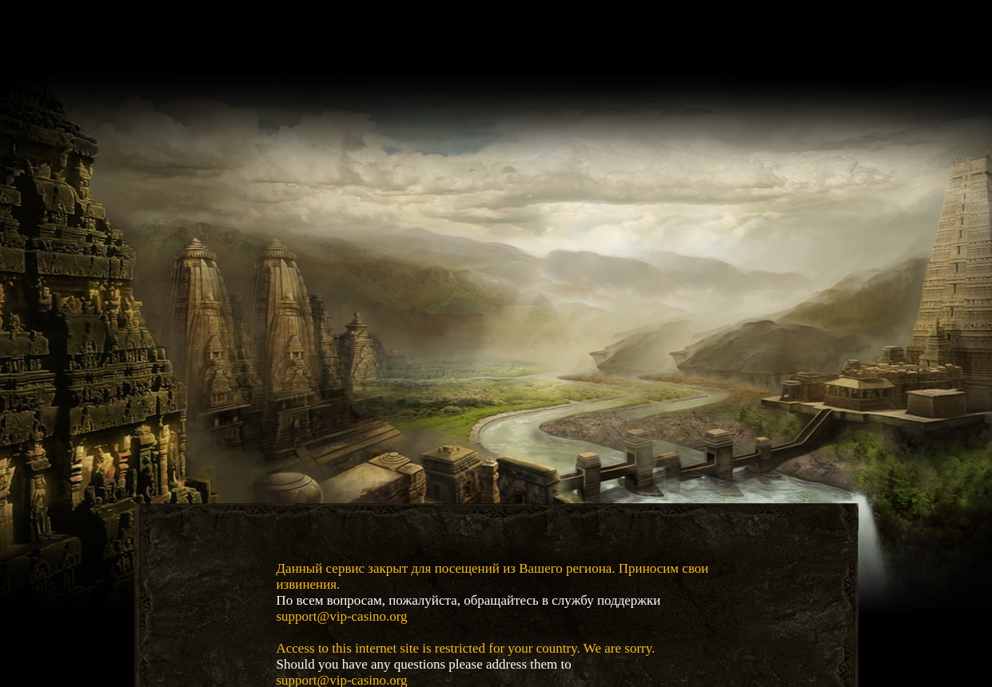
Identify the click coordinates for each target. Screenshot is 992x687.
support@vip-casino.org (342, 616)
